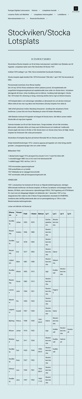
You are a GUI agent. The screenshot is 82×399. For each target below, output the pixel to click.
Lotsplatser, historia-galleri (43, 14)
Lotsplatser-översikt (49, 10)
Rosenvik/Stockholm (37, 18)
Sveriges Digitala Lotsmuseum (19, 10)
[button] (76, 8)
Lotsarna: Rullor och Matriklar (18, 14)
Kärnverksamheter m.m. (16, 18)
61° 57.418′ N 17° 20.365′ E (41, 59)
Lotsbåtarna (62, 14)
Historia (34, 10)
